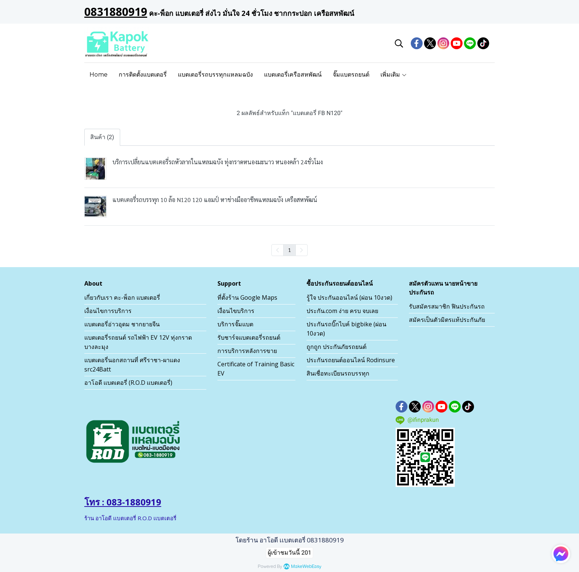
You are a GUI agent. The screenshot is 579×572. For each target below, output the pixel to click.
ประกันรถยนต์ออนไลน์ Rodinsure (351, 360)
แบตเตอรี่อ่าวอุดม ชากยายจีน (122, 324)
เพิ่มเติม (393, 74)
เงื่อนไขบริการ (235, 311)
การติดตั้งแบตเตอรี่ (143, 74)
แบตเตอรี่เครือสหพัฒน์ (293, 74)
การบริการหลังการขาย (247, 351)
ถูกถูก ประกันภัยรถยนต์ (336, 347)
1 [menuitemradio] (289, 249)
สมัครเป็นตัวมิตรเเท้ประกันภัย (447, 320)
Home (98, 74)
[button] (399, 43)
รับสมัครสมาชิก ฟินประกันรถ (447, 306)
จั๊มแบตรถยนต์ (351, 74)
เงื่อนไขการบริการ (108, 311)
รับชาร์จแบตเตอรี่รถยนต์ (248, 337)
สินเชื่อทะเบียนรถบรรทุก (338, 373)
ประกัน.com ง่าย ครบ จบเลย (342, 311)
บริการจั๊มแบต (235, 324)
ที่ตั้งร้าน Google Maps (247, 297)
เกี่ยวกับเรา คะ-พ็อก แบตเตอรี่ (122, 297)
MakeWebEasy (306, 567)
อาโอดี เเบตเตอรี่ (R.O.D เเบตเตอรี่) (128, 382)
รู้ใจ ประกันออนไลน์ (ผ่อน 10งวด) (349, 297)
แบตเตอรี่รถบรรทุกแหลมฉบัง (215, 74)
